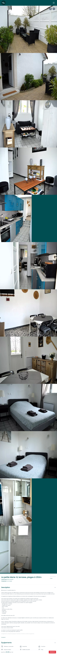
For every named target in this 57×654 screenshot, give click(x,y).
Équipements (6, 643)
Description (5, 587)
